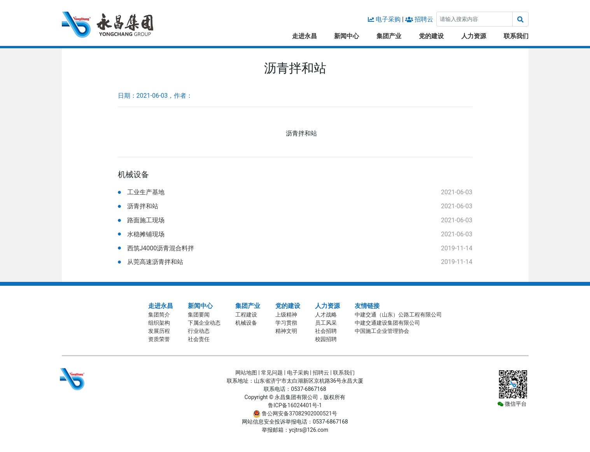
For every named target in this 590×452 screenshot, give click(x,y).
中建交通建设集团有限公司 (387, 323)
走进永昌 (304, 36)
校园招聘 (326, 339)
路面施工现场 (146, 220)
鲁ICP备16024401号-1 (295, 405)
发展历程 (159, 331)
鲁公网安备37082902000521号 (295, 413)
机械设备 (246, 323)
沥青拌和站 (142, 206)
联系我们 (516, 36)
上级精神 (286, 314)
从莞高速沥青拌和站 (155, 262)
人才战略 (326, 314)
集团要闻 (199, 314)
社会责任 (199, 339)
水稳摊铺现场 (146, 234)
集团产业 (388, 36)
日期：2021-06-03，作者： (155, 95)
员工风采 (326, 323)
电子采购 (388, 19)
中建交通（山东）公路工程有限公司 (398, 314)
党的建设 (431, 36)
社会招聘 (326, 331)
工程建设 (246, 314)
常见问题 (272, 372)
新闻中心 (346, 36)
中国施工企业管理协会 (382, 331)
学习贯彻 (286, 323)
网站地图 (246, 372)
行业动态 (199, 331)
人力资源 (473, 36)
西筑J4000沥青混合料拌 (160, 248)
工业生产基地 (146, 192)
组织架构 (159, 323)
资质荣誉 (159, 339)
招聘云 (424, 19)
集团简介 (159, 314)
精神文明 (286, 331)
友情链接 (367, 306)
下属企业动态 (204, 323)
